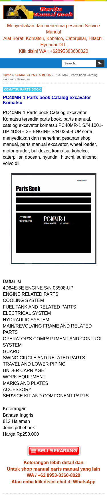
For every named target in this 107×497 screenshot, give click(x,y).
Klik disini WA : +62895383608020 (53, 51)
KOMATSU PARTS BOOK (22, 89)
